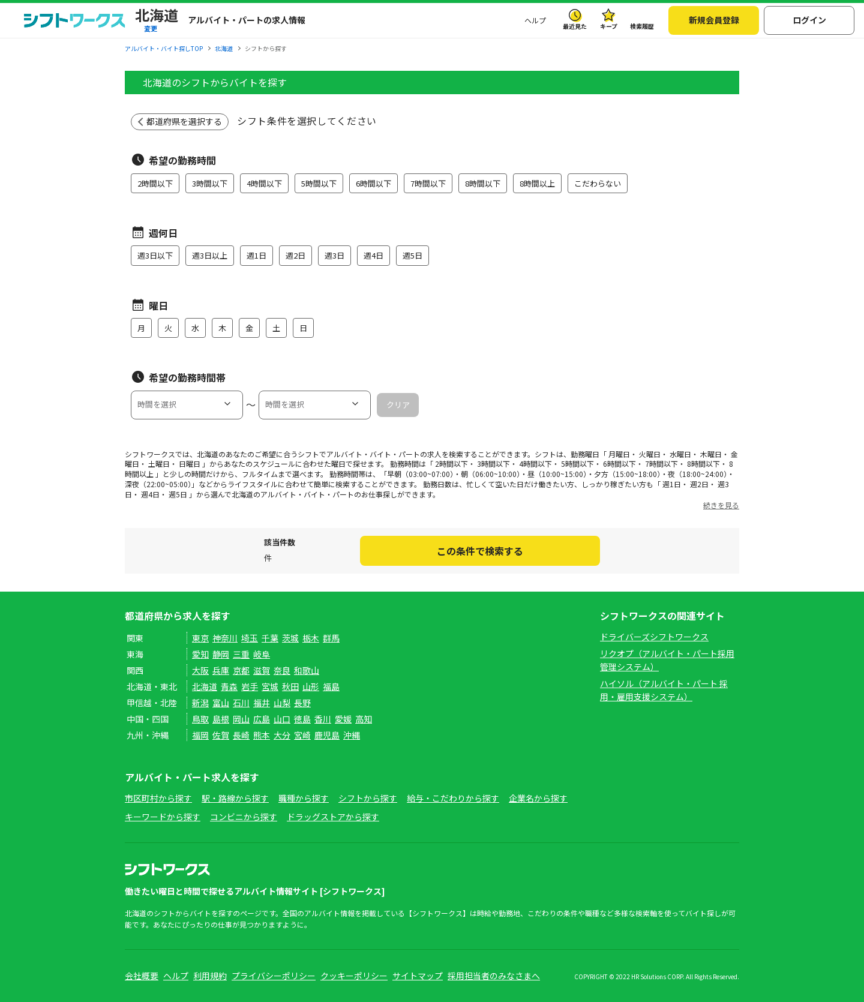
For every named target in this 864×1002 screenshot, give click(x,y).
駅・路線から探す (235, 798)
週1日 (256, 255)
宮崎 (302, 735)
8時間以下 (482, 183)
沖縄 (351, 735)
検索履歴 (642, 26)
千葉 (270, 638)
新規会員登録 (714, 20)
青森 (229, 686)
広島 (261, 719)
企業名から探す (538, 798)
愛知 (200, 654)
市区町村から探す (158, 798)
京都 (241, 670)
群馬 (331, 638)
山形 (310, 686)
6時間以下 (373, 183)
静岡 (220, 654)
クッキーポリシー (354, 976)
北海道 (204, 686)
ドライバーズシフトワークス (654, 637)
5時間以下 (319, 183)
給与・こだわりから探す (453, 798)
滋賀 (261, 670)
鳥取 (200, 719)
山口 (282, 719)
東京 (200, 638)
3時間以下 (209, 183)
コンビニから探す (243, 817)
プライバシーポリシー (274, 976)
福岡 (200, 735)
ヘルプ (535, 20)
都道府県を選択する (184, 121)
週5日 (412, 255)
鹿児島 (327, 735)
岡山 (241, 719)
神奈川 (225, 638)
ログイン (809, 20)
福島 (331, 686)
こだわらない (597, 183)
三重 (241, 654)
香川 (322, 719)
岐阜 (261, 654)
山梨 (282, 703)
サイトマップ (417, 976)
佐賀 (220, 735)
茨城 (290, 638)
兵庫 (220, 670)
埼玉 (249, 638)
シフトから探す (367, 798)
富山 (220, 703)
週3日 (334, 255)
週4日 (373, 255)
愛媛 (343, 719)
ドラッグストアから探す (333, 817)
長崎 (241, 735)
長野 (302, 703)
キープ (608, 26)
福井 (261, 703)
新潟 (200, 703)
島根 (220, 719)
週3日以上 (209, 255)
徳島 (302, 719)
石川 (241, 703)
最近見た (575, 26)
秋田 (290, 686)
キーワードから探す (162, 817)
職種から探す (303, 798)
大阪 (200, 670)
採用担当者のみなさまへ (494, 976)
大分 (282, 735)
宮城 (270, 686)
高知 (363, 719)
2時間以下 (155, 183)
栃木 (310, 638)
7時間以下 (428, 183)
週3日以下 (155, 255)
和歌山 (306, 670)
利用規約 (210, 976)
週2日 (295, 255)
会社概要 (141, 976)
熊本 (261, 735)
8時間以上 (537, 183)
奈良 (282, 670)
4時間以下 (264, 183)
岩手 (249, 686)
